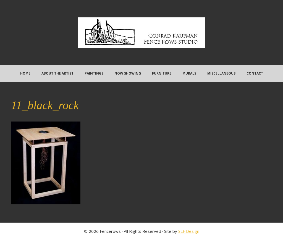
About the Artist (57, 73)
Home (25, 73)
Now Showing (127, 73)
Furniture (161, 73)
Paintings (94, 73)
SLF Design (188, 231)
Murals (189, 73)
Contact (255, 73)
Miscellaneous (221, 73)
